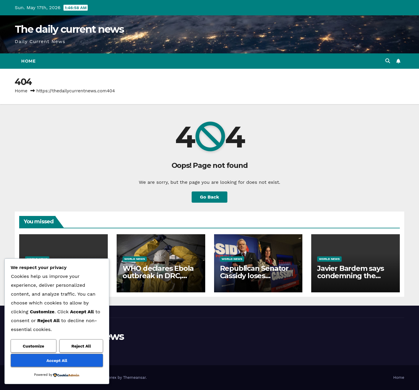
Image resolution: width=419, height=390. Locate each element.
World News (134, 258)
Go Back (209, 197)
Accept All (56, 360)
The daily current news (69, 29)
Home (28, 61)
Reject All (81, 346)
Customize (33, 346)
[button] (387, 61)
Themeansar (134, 377)
